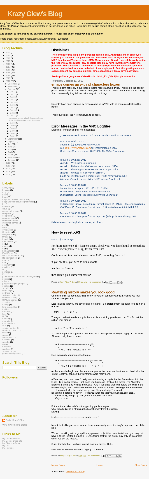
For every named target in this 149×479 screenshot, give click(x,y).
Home (99, 465)
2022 (8, 55)
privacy (5, 281)
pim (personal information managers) (19, 276)
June (10, 147)
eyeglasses (7, 230)
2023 (8, 52)
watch (5, 335)
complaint (6, 213)
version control (9, 328)
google (5, 246)
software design (9, 295)
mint (4, 262)
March (11, 155)
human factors (9, 251)
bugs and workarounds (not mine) (18, 201)
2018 (8, 64)
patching (6, 267)
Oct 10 (13, 123)
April (10, 152)
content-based (9, 218)
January (12, 160)
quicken (6, 286)
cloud (4, 208)
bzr (3, 204)
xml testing (7, 351)
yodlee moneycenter (11, 353)
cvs (4, 225)
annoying (6, 187)
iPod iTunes (7, 253)
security (6, 288)
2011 (8, 163)
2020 (8, 58)
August (11, 141)
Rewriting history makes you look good (82, 292)
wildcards (6, 346)
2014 (8, 75)
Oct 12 (13, 113)
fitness (5, 237)
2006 (8, 174)
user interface (8, 323)
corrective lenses (10, 220)
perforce (6, 272)
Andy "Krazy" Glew (15, 420)
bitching (6, 190)
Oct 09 (13, 125)
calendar (6, 206)
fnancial (6, 239)
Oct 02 (13, 133)
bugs (4, 197)
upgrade (6, 321)
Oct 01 (13, 136)
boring (5, 194)
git (3, 244)
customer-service (10, 223)
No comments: (95, 282)
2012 (8, 81)
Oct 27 (13, 94)
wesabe (6, 342)
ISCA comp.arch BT (11, 255)
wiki (4, 344)
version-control (9, 330)
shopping (6, 290)
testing (5, 304)
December (13, 84)
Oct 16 (13, 102)
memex (5, 260)
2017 (8, 67)
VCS (4, 325)
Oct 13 (13, 110)
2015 (8, 72)
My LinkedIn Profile (11, 438)
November (13, 86)
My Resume (8, 448)
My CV (5, 445)
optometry (7, 265)
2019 (8, 61)
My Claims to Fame (11, 443)
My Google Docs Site (12, 441)
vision (5, 332)
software (6, 293)
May (10, 149)
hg (3, 248)
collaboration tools (10, 211)
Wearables (7, 337)
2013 (8, 78)
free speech (7, 241)
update (5, 318)
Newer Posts (58, 465)
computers (7, 216)
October (12, 89)
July (10, 144)
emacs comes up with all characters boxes (85, 84)
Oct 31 (13, 92)
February (12, 157)
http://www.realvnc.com (77, 147)
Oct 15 (13, 105)
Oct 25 (13, 97)
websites (6, 339)
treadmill (6, 311)
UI (3, 316)
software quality (9, 297)
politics (5, 279)
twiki (4, 314)
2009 (8, 168)
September (13, 139)
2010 (8, 166)
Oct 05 (13, 131)
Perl (4, 274)
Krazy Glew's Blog (35, 14)
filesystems (7, 234)
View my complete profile (14, 425)
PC (3, 269)
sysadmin (6, 302)
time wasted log (9, 307)
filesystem (7, 232)
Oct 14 (13, 107)
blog (4, 192)
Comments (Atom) (75, 471)
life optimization (9, 258)
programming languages (13, 283)
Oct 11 (13, 115)
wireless (6, 349)
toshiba (5, 309)
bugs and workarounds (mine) (16, 199)
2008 (8, 171)
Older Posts (140, 465)
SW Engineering (10, 300)
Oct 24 (13, 100)
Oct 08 (13, 128)
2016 (8, 70)
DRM (4, 227)
